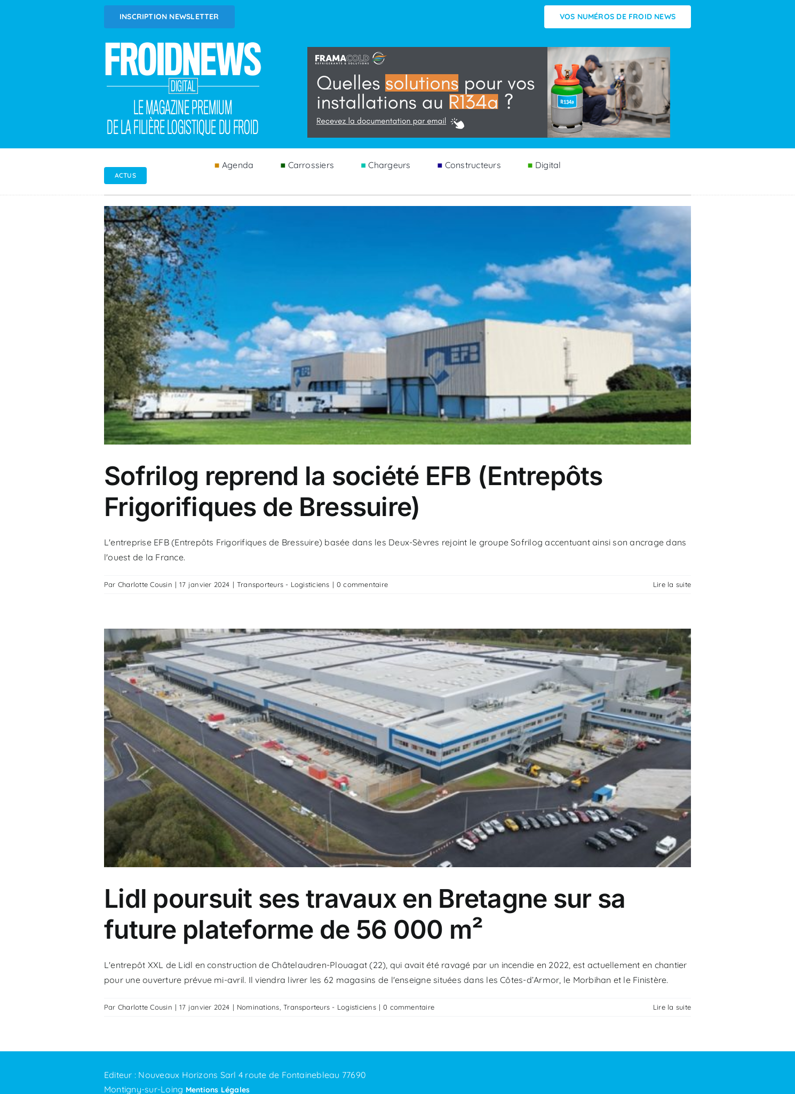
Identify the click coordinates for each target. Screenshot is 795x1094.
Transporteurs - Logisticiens (283, 584)
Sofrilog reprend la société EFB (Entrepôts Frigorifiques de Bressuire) (353, 491)
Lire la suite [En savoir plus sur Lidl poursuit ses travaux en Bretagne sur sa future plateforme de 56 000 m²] (672, 1007)
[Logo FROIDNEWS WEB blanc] (184, 44)
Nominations (258, 1007)
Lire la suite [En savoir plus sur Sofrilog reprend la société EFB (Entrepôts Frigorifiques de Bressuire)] (672, 584)
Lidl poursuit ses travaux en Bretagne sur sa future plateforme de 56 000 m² (364, 914)
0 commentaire (362, 584)
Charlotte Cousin (145, 584)
